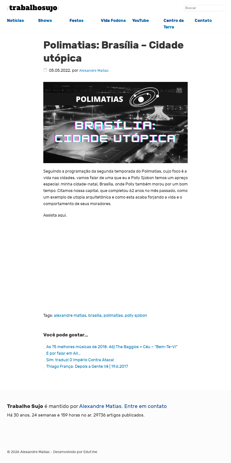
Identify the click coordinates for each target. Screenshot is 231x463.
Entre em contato (145, 406)
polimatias (113, 315)
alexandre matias (70, 315)
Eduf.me (90, 452)
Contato (203, 20)
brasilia (95, 315)
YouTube (140, 20)
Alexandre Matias (94, 71)
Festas (76, 20)
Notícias (15, 20)
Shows (45, 20)
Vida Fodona (113, 20)
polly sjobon (136, 315)
